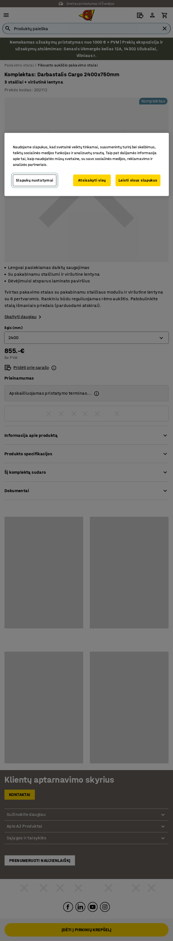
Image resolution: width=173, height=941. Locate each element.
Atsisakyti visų (92, 180)
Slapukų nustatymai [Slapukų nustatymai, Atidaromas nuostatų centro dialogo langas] (35, 180)
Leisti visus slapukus (138, 180)
